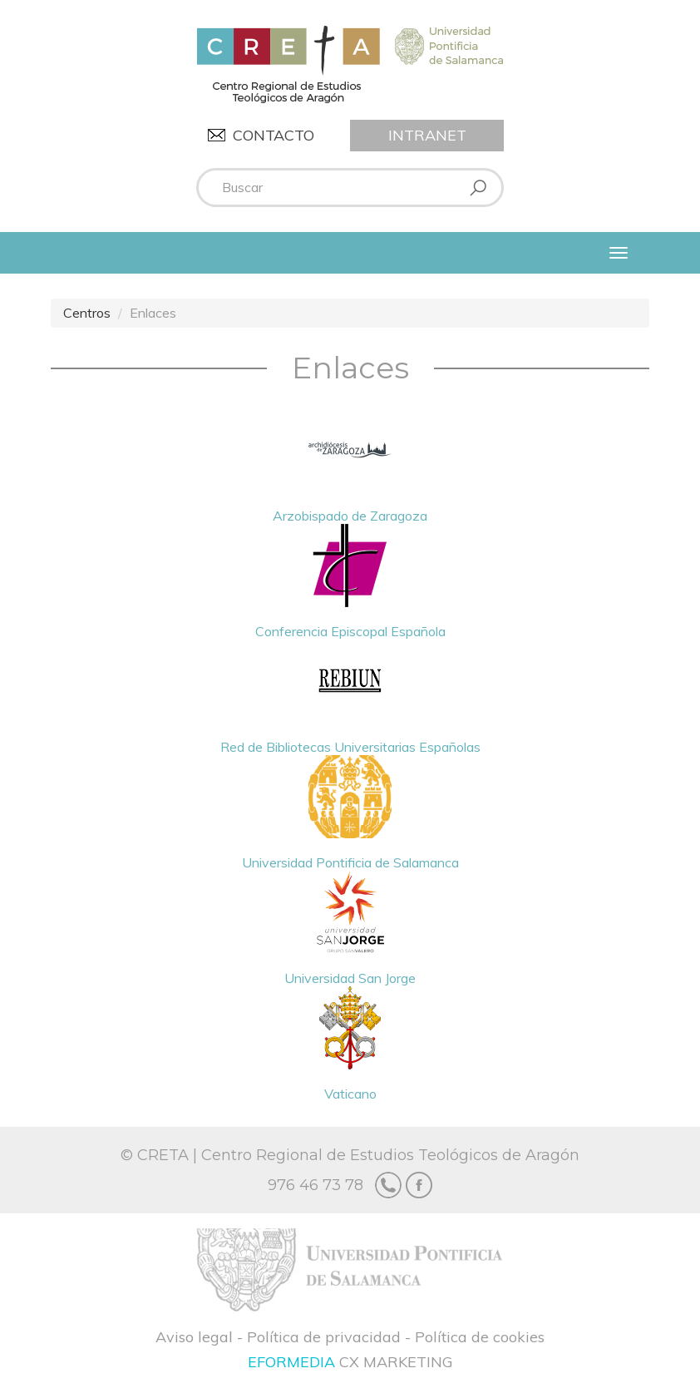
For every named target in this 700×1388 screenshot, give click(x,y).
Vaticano (350, 1044)
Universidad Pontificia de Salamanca (350, 813)
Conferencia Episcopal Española (350, 582)
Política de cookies (480, 1336)
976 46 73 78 (315, 1185)
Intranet (427, 135)
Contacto (273, 135)
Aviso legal (194, 1336)
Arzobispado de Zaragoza (350, 466)
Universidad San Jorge (350, 928)
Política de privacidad (324, 1336)
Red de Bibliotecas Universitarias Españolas (350, 697)
